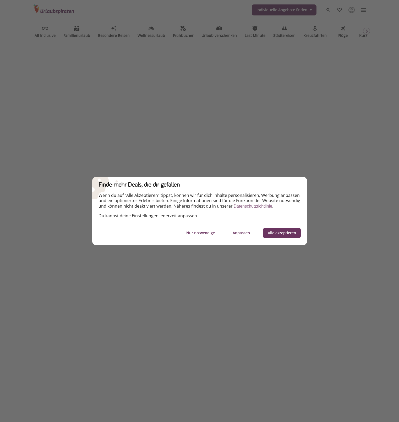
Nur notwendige (200, 232)
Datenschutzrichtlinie (253, 206)
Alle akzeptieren (282, 232)
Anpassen (241, 232)
